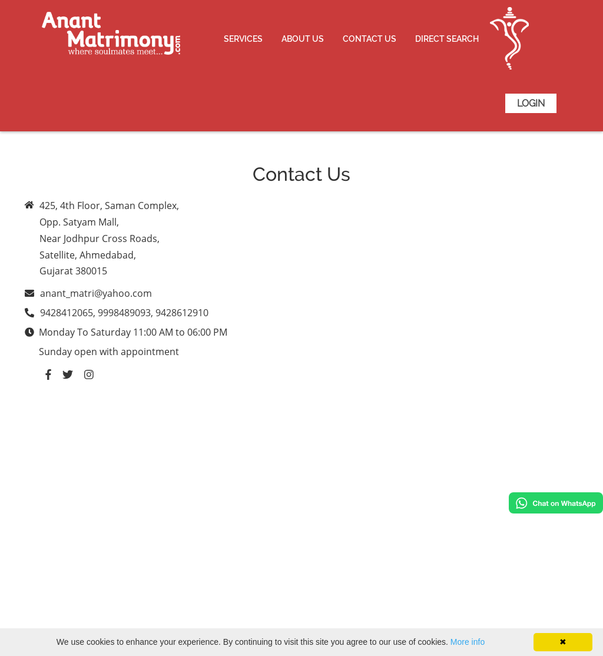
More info (467, 642)
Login (531, 103)
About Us (302, 39)
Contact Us (369, 39)
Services (243, 39)
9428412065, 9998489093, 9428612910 (124, 312)
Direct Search (447, 39)
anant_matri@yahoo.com (96, 293)
